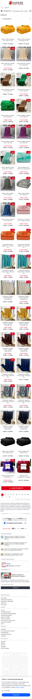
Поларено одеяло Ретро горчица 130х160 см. (7, 323)
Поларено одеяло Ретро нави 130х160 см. (7, 375)
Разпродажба (5, 648)
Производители (6, 612)
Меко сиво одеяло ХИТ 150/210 (8, 194)
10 (28, 494)
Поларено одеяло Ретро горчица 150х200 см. (23, 323)
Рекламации (4, 632)
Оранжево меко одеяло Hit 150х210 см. (8, 246)
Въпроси (3, 603)
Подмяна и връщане (7, 601)
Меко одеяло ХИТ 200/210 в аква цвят (23, 168)
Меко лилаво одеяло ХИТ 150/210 (7, 142)
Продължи (16, 695)
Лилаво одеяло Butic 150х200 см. (7, 476)
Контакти (4, 604)
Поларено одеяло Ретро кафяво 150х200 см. (23, 349)
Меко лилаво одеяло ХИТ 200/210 (23, 142)
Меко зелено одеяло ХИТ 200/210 (7, 116)
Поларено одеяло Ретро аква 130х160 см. (7, 271)
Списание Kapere (6, 622)
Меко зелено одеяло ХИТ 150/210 (23, 90)
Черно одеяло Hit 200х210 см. (23, 451)
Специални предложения (8, 613)
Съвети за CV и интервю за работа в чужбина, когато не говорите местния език (16, 549)
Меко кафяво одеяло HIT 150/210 (23, 116)
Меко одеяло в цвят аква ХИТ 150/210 (7, 168)
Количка (3, 636)
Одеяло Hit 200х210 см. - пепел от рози (23, 219)
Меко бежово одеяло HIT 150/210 (7, 64)
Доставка (4, 598)
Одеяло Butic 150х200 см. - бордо (23, 476)
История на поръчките (8, 631)
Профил (3, 629)
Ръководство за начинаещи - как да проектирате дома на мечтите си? (13, 554)
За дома (3, 646)
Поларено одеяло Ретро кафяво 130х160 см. (7, 349)
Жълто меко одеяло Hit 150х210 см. (8, 39)
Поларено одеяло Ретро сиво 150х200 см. (23, 401)
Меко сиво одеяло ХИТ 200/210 (23, 194)
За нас (3, 610)
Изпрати (15, 588)
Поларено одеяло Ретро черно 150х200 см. (23, 427)
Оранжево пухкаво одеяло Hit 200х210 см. (24, 246)
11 (2, 497)
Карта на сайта (5, 618)
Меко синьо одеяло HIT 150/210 (8, 219)
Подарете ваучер (6, 634)
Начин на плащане (6, 599)
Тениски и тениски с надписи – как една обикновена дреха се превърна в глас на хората (14, 537)
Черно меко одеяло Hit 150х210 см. (8, 451)
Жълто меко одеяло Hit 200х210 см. (23, 39)
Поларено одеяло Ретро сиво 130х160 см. (7, 401)
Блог (2, 623)
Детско (3, 644)
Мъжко (3, 643)
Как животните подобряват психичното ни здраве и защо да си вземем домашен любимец (15, 544)
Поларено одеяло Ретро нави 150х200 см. (23, 375)
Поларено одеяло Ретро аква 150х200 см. (23, 271)
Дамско (3, 641)
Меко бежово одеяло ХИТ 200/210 (23, 64)
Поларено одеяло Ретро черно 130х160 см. (7, 427)
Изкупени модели (6, 615)
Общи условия (5, 617)
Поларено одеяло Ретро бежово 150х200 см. (23, 297)
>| (9, 497)
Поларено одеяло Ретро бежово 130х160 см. (7, 297)
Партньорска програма (8, 620)
